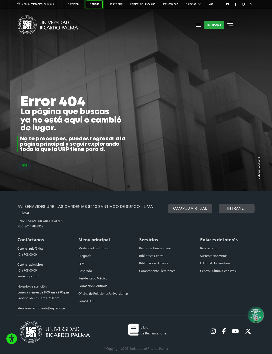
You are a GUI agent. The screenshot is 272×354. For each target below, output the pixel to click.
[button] (11, 339)
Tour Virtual (116, 4)
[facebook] (224, 332)
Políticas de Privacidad (143, 4)
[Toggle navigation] (198, 25)
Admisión (73, 4)
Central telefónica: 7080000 (35, 4)
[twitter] (248, 332)
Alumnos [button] (194, 4)
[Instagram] (243, 4)
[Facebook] (235, 4)
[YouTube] (227, 4)
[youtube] (235, 332)
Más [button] (212, 4)
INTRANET (214, 24)
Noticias (94, 4)
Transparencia (171, 4)
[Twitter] (251, 4)
